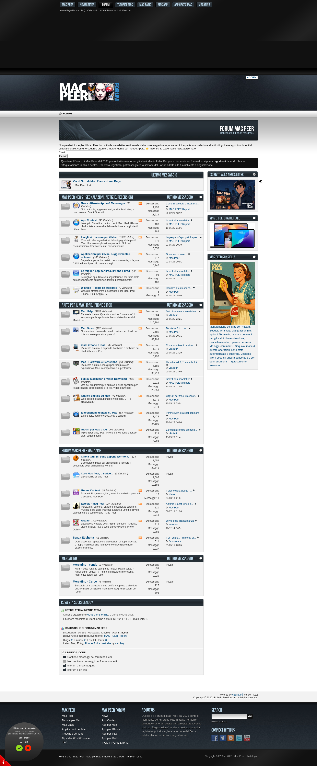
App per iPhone (111, 729)
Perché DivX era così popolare (182, 413)
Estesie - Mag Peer (92, 503)
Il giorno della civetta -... (179, 490)
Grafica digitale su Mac (95, 395)
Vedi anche (24, 738)
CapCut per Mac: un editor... (181, 396)
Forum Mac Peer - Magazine (81, 450)
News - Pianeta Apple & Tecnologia (103, 203)
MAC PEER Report (115, 635)
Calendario (92, 10)
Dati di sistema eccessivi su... (182, 311)
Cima (139, 756)
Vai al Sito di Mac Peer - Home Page (97, 181)
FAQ (83, 10)
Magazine (204, 5)
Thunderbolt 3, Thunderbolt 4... (182, 362)
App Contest (89, 220)
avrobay (120, 643)
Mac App (163, 5)
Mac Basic (145, 5)
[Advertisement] (158, 43)
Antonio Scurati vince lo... (179, 504)
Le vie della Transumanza (180, 520)
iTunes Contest (90, 490)
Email (62, 152)
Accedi (251, 77)
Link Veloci (122, 10)
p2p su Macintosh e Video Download (104, 378)
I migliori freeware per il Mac (99, 237)
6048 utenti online (97, 614)
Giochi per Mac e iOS (94, 429)
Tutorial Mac (125, 5)
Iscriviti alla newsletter (178, 220)
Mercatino (69, 558)
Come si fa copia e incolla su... (182, 203)
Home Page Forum (69, 10)
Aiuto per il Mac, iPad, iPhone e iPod (87, 305)
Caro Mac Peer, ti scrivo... (97, 473)
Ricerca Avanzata (219, 722)
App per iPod (109, 738)
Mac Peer (67, 715)
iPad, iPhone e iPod (93, 345)
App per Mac (109, 724)
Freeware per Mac (72, 733)
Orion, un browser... (176, 254)
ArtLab (85, 520)
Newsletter (87, 5)
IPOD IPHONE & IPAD (115, 742)
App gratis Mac (183, 5)
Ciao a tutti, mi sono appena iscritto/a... (105, 456)
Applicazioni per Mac (74, 729)
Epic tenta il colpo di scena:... (181, 429)
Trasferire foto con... (177, 328)
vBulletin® (237, 694)
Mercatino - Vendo (85, 564)
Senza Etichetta (83, 537)
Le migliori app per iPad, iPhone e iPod (105, 270)
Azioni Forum (106, 10)
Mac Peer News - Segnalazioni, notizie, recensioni (97, 197)
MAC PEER (67, 5)
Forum (106, 5)
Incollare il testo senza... (179, 288)
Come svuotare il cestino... (180, 345)
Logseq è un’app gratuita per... (182, 237)
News (105, 715)
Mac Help (87, 311)
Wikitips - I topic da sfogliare (99, 287)
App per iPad (109, 733)
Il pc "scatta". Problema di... (181, 537)
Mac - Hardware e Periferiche (99, 361)
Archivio (130, 756)
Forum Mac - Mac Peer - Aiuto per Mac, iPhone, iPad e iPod (91, 756)
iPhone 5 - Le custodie (97, 643)
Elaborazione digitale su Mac (99, 412)
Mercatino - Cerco (85, 581)
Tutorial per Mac (71, 720)
